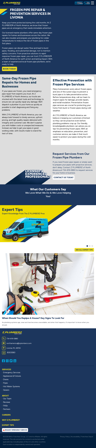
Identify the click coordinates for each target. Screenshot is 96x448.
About (5, 396)
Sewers (6, 390)
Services (6, 369)
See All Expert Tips (84, 250)
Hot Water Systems (11, 386)
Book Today (9, 69)
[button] (87, 246)
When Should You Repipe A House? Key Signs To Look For (33, 318)
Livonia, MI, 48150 (11, 348)
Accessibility (75, 437)
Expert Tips (8, 425)
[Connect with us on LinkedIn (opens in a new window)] (15, 360)
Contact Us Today (63, 177)
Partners (6, 409)
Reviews (6, 402)
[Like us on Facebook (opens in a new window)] (4, 360)
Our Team (7, 399)
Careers (6, 415)
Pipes (5, 383)
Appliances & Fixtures (12, 376)
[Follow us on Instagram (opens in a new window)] (8, 360)
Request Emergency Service (15, 430)
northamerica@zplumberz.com (16, 343)
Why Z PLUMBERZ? (11, 420)
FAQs (5, 406)
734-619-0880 (10, 338)
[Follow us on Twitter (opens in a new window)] (11, 360)
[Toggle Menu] (92, 3)
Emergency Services (11, 372)
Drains (5, 379)
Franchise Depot (87, 437)
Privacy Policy (65, 437)
